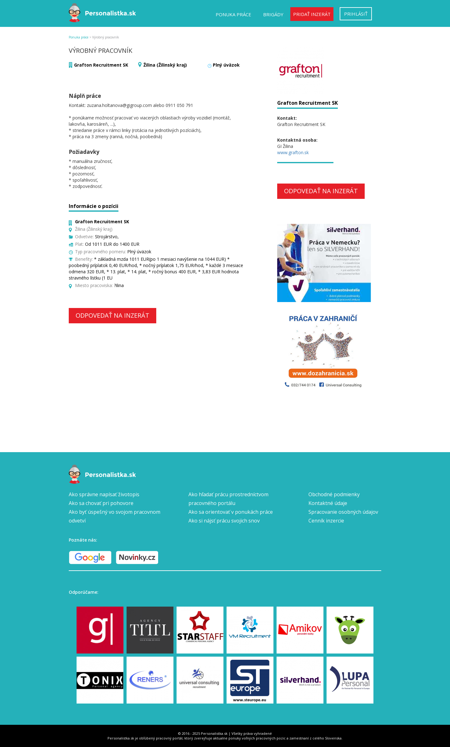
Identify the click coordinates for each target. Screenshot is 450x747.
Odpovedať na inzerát (112, 315)
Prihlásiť (356, 14)
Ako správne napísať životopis (104, 494)
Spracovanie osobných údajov (343, 511)
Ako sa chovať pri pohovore (101, 503)
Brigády (273, 14)
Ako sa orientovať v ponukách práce (230, 511)
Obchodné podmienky (334, 494)
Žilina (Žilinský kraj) (165, 65)
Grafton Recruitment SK (101, 65)
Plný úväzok (226, 65)
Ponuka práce (233, 14)
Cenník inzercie (326, 520)
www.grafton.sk (293, 152)
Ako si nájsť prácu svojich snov (224, 520)
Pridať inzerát (312, 14)
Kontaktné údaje (327, 503)
